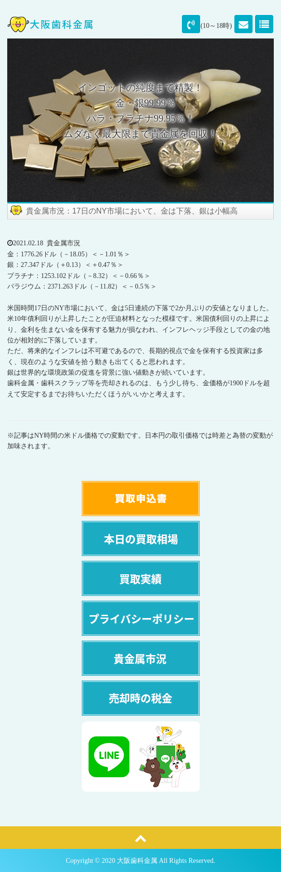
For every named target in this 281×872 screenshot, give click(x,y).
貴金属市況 (63, 243)
